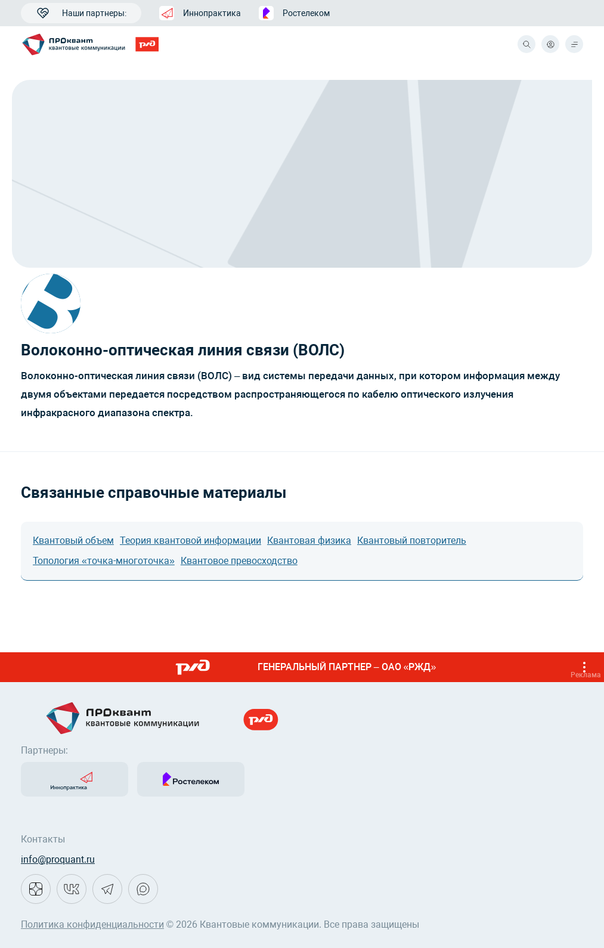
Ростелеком (294, 13)
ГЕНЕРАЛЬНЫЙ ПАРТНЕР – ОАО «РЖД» (384, 667)
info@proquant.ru (58, 859)
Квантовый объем (73, 540)
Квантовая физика (309, 540)
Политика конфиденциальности (92, 924)
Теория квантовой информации (190, 540)
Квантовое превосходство (239, 560)
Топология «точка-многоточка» (104, 560)
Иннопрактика (200, 13)
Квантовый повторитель (411, 540)
